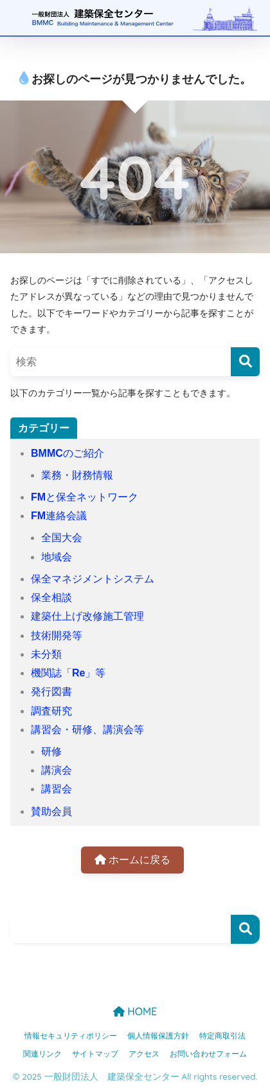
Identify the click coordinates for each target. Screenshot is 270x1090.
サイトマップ (95, 1053)
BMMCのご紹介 (67, 453)
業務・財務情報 (77, 475)
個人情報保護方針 (158, 1035)
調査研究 (51, 710)
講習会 (56, 788)
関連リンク (42, 1053)
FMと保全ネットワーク (84, 497)
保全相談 (51, 597)
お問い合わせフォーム (208, 1053)
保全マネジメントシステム (92, 578)
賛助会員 (51, 811)
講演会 (56, 770)
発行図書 (51, 691)
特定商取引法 (222, 1035)
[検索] (245, 361)
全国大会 (61, 537)
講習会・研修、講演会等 (87, 729)
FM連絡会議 (59, 515)
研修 (51, 751)
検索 (245, 929)
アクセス (144, 1053)
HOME (135, 1011)
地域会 (56, 556)
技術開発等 (56, 635)
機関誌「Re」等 (68, 672)
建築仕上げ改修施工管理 (87, 616)
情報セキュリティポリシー (70, 1035)
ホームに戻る (132, 859)
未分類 (46, 654)
